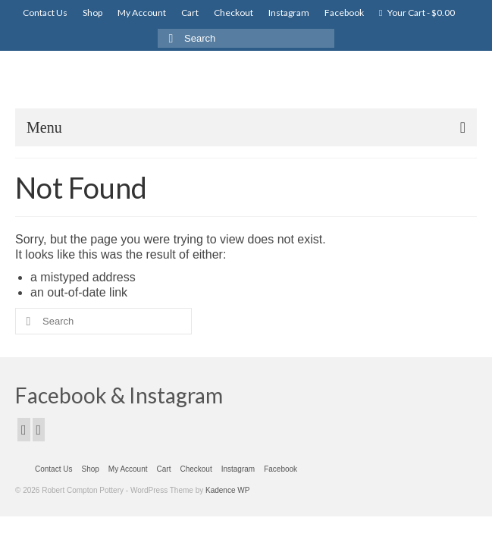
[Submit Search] (169, 38)
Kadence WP (227, 490)
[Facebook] (23, 429)
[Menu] (246, 127)
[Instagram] (39, 429)
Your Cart (417, 12)
